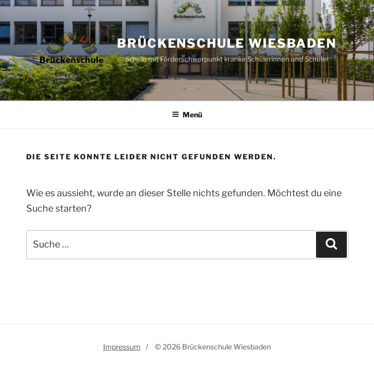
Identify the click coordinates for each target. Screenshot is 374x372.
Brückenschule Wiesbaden (227, 43)
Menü (187, 114)
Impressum (122, 346)
